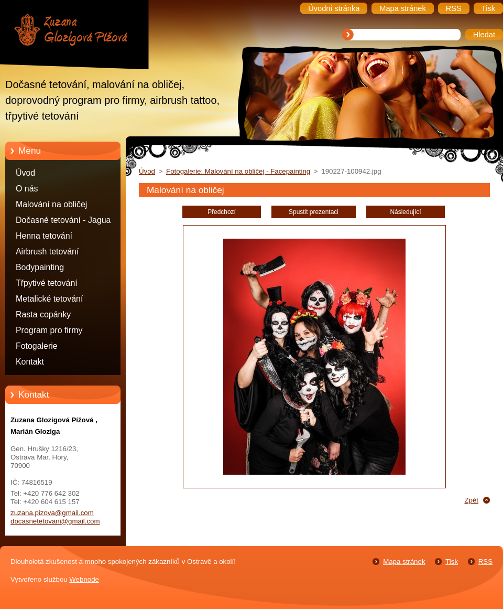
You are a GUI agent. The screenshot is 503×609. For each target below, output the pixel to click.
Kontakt (30, 361)
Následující (405, 212)
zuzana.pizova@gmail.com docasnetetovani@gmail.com (55, 517)
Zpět (471, 500)
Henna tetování (44, 235)
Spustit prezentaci (313, 212)
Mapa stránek (404, 561)
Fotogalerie (37, 345)
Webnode (84, 579)
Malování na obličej (51, 204)
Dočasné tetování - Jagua (63, 220)
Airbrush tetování (47, 251)
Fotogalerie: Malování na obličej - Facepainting (238, 171)
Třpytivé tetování (47, 283)
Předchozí (221, 212)
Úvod (25, 172)
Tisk (451, 561)
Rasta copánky (43, 314)
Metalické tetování (49, 298)
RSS (485, 561)
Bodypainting (40, 267)
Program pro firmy (49, 330)
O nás (27, 188)
